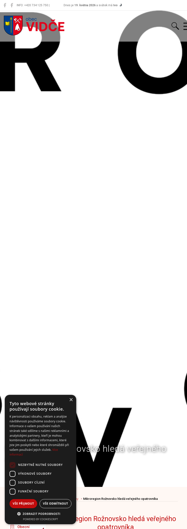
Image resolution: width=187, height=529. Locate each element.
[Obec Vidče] (5, 5)
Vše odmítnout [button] (55, 503)
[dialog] (40, 459)
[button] (40, 513)
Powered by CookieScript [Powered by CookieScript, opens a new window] (40, 519)
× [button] (71, 400)
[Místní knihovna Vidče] (11, 5)
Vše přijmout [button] (23, 503)
